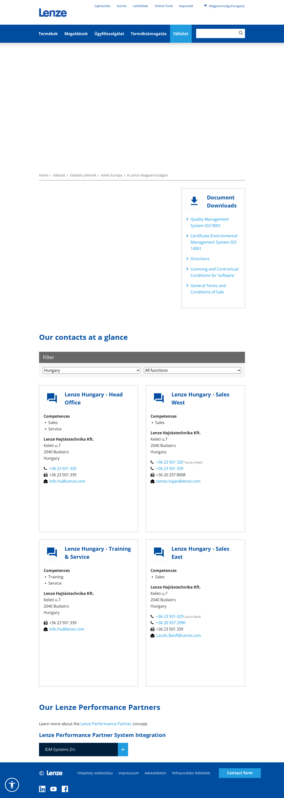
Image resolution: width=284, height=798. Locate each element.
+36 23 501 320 (60, 468)
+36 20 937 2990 (168, 622)
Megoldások (76, 33)
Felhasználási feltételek (191, 773)
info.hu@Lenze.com (64, 481)
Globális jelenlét (83, 175)
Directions (200, 258)
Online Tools (164, 6)
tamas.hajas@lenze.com (176, 481)
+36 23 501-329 (167, 616)
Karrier (122, 6)
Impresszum (129, 773)
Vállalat (59, 175)
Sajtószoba (102, 6)
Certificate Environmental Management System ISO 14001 (214, 242)
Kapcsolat (186, 6)
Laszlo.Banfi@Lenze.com (176, 635)
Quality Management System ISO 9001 (210, 222)
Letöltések (140, 6)
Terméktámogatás (149, 33)
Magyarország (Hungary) (224, 5)
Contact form (240, 773)
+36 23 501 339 (167, 468)
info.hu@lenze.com (64, 629)
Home (44, 175)
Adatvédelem (155, 773)
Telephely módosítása (95, 773)
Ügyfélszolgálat (109, 33)
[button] (12, 785)
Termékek (48, 33)
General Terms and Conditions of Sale (208, 289)
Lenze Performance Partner (106, 723)
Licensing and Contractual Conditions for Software (214, 272)
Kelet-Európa (111, 175)
